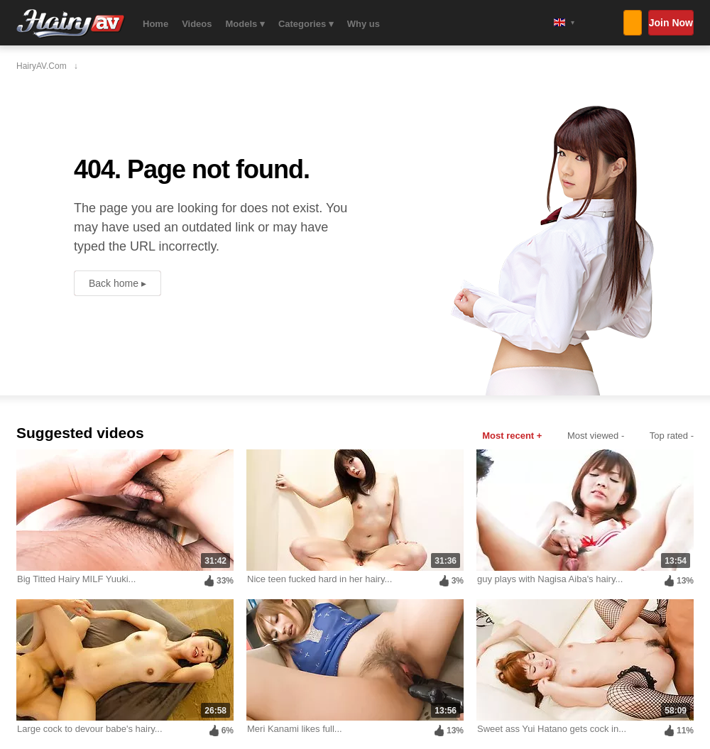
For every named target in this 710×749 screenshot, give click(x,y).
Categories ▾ (306, 23)
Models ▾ (245, 23)
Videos (197, 23)
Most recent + (512, 435)
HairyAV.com (70, 23)
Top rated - (672, 435)
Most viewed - (595, 435)
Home (155, 23)
